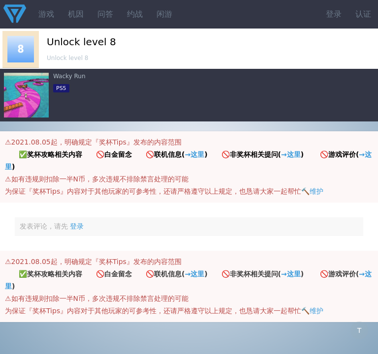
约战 (135, 14)
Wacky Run (69, 76)
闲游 (164, 14)
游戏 (46, 14)
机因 (76, 14)
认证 (363, 14)
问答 (105, 14)
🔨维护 (312, 191)
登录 (334, 14)
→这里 (194, 154)
